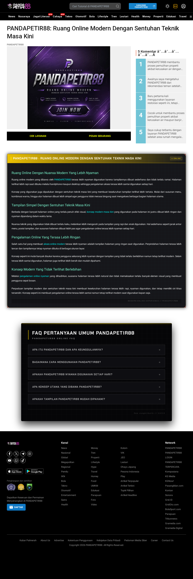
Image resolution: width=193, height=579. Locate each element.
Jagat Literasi (41, 16)
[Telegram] (23, 453)
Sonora (169, 495)
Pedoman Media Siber (135, 540)
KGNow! (169, 481)
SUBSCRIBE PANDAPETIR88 (141, 6)
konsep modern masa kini (100, 211)
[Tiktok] (23, 460)
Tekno (68, 16)
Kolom (124, 448)
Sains (64, 499)
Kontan (169, 490)
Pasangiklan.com (174, 485)
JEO (123, 457)
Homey (94, 476)
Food (93, 481)
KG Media (170, 476)
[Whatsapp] (16, 460)
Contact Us (167, 540)
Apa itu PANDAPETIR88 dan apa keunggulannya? (96, 350)
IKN (63, 476)
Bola (92, 16)
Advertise (59, 540)
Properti (158, 16)
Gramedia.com (173, 523)
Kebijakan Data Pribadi (108, 540)
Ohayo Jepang (128, 467)
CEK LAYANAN (38, 136)
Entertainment (68, 495)
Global (64, 457)
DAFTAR (16, 507)
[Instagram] (29, 453)
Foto (93, 499)
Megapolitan (67, 462)
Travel (182, 16)
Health (135, 16)
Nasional (65, 452)
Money (146, 16)
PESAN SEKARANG (100, 136)
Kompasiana (171, 471)
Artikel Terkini (127, 485)
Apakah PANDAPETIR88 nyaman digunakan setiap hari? (96, 374)
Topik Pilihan (127, 490)
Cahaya (57, 16)
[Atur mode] (167, 6)
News (11, 16)
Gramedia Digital (173, 528)
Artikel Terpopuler (130, 481)
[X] (16, 453)
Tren (114, 16)
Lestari (124, 17)
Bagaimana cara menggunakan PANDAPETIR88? (96, 362)
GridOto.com (172, 504)
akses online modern (55, 244)
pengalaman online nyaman (35, 276)
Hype (93, 467)
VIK (122, 452)
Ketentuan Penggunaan (80, 540)
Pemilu (64, 471)
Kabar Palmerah (28, 540)
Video (94, 504)
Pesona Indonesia (130, 471)
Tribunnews (171, 518)
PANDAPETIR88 (15, 44)
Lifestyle (103, 16)
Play (123, 476)
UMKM (94, 485)
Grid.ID (168, 499)
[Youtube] (9, 460)
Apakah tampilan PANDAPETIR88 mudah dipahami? (96, 399)
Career (154, 540)
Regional (65, 467)
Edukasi (171, 16)
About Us (45, 540)
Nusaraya (24, 16)
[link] (175, 6)
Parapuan (96, 495)
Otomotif (80, 16)
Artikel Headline (129, 495)
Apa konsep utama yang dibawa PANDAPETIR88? (96, 387)
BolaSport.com (173, 509)
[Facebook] (9, 453)
